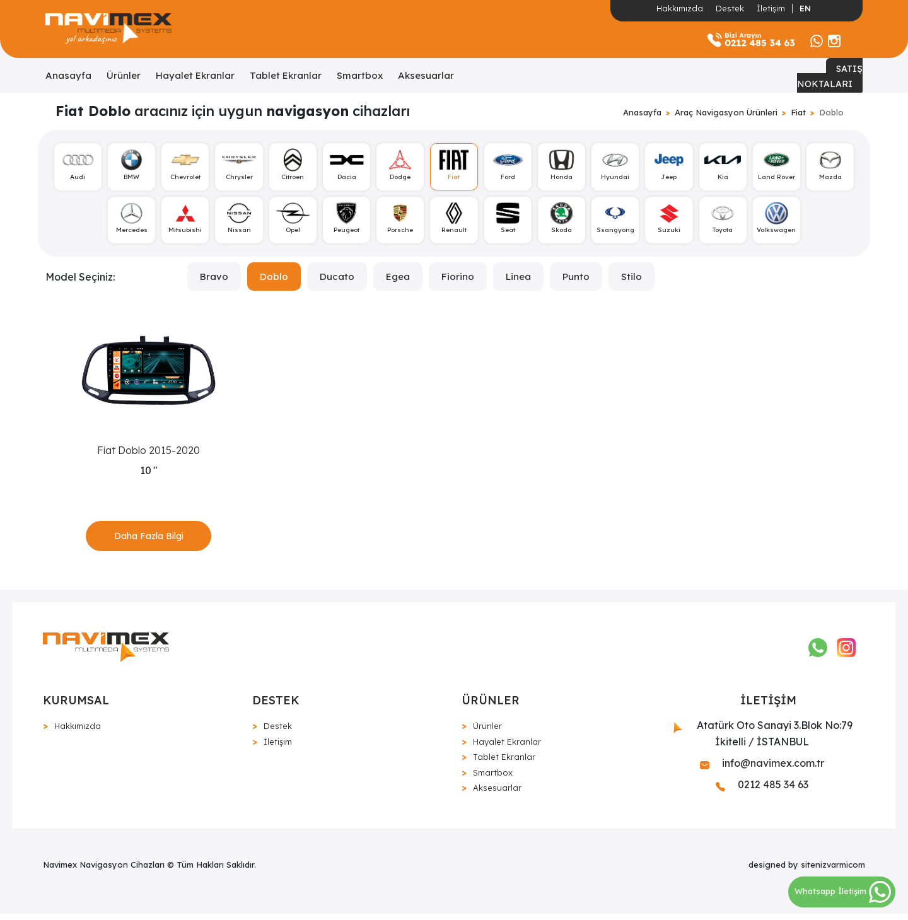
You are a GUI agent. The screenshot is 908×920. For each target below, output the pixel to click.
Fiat (798, 112)
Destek (730, 8)
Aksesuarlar (426, 75)
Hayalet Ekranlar (195, 75)
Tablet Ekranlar (286, 75)
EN (805, 8)
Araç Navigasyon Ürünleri (726, 112)
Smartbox (360, 75)
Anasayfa (68, 75)
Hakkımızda (679, 8)
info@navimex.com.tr (762, 768)
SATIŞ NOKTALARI (830, 76)
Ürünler (124, 75)
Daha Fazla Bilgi (148, 539)
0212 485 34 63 (762, 790)
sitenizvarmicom (833, 870)
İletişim (771, 8)
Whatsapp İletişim (842, 891)
